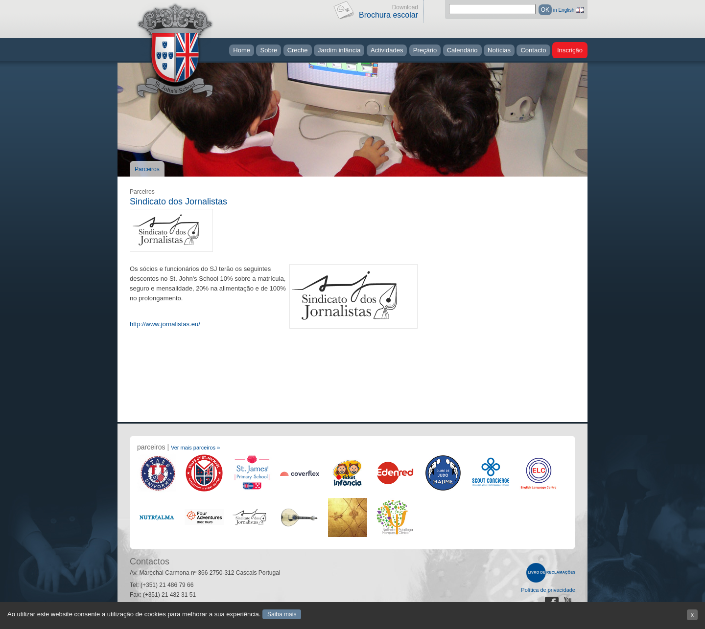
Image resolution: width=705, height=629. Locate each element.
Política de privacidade (548, 590)
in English (563, 10)
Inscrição (570, 50)
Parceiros (147, 169)
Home (241, 50)
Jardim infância (339, 50)
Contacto (533, 50)
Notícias (499, 50)
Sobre (268, 50)
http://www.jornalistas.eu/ (165, 324)
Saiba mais (281, 614)
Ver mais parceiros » (195, 447)
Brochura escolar (388, 15)
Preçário (425, 50)
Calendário (462, 50)
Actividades (387, 50)
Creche (297, 50)
